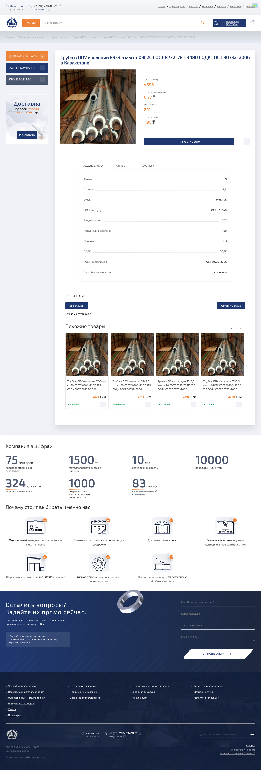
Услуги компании (22, 67)
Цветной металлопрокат (84, 685)
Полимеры (14, 715)
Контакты (235, 6)
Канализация (139, 697)
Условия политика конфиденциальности (25, 757)
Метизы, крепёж (203, 691)
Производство (177, 6)
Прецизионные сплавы (83, 691)
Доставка (250, 6)
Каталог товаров (25, 56)
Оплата (120, 165)
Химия (12, 709)
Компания (207, 6)
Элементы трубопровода (208, 685)
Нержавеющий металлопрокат (26, 691)
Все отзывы (76, 305)
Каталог (193, 6)
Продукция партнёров (21, 703)
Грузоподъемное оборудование (150, 685)
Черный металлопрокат (22, 685)
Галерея (250, 745)
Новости (221, 6)
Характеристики (93, 165)
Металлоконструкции (206, 697)
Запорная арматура (143, 691)
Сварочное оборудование (85, 697)
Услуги (161, 6)
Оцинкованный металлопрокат (26, 697)
